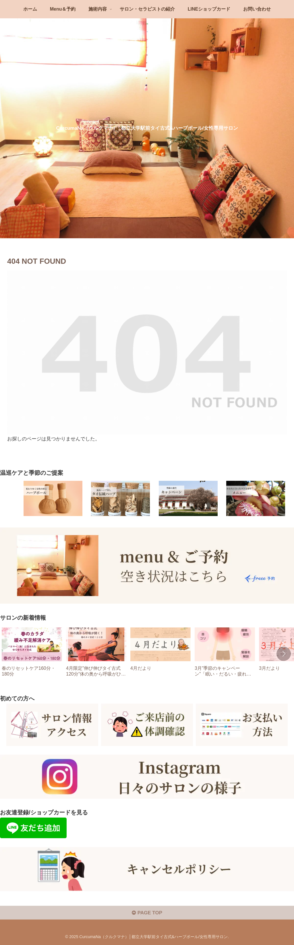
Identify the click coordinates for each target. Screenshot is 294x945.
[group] (31, 654)
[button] (283, 654)
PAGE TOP (147, 913)
